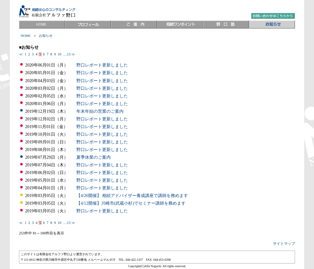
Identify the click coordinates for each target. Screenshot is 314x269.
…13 (66, 54)
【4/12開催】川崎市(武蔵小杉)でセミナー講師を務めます (131, 203)
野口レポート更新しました (102, 65)
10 (59, 54)
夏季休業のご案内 (93, 157)
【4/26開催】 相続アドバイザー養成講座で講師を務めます (132, 195)
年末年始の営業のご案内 (100, 111)
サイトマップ (284, 243)
